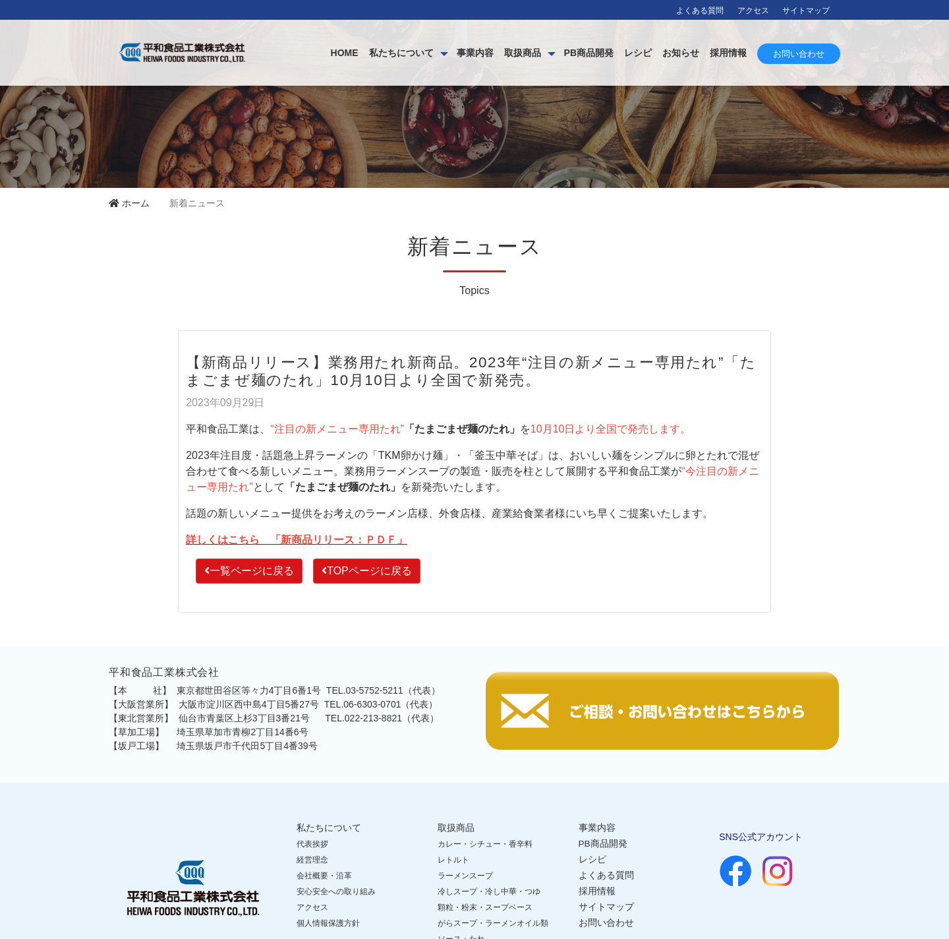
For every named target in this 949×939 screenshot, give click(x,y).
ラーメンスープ (465, 875)
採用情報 (728, 52)
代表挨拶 (312, 844)
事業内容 (475, 52)
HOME (345, 52)
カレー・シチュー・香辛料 (485, 844)
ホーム (129, 203)
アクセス (753, 10)
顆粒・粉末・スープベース (485, 907)
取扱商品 (522, 52)
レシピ (638, 52)
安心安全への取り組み (336, 891)
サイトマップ (806, 10)
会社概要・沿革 (324, 875)
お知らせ (680, 52)
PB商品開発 (589, 52)
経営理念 (312, 859)
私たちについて (401, 52)
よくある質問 (700, 10)
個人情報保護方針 (328, 923)
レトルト (453, 859)
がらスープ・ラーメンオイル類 (493, 923)
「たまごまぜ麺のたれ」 (462, 429)
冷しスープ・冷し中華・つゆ (489, 891)
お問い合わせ (798, 54)
